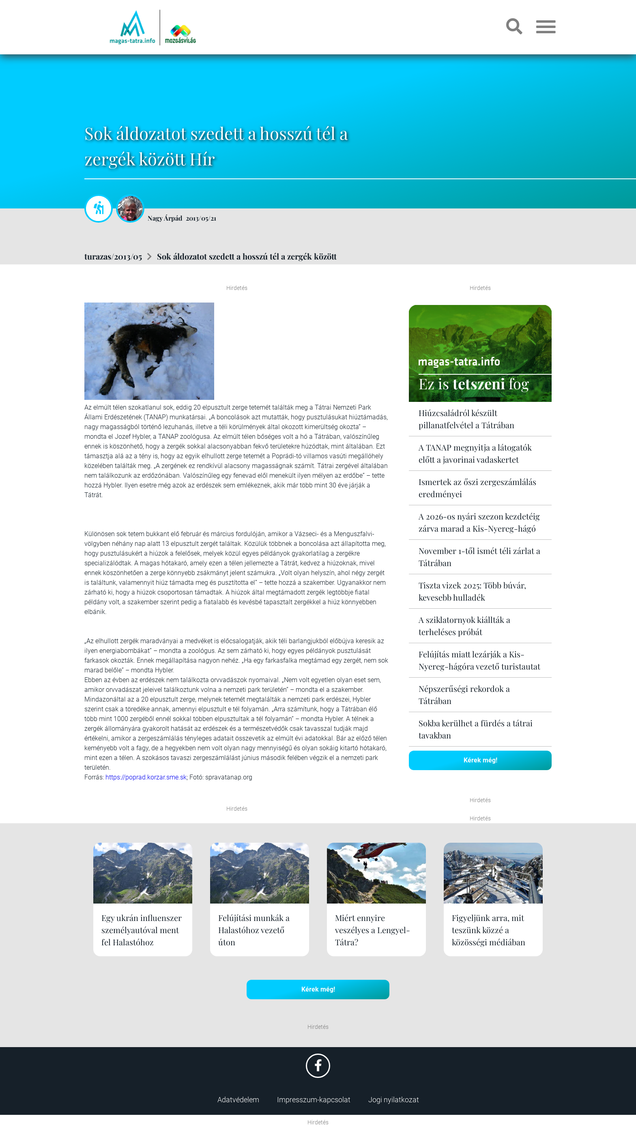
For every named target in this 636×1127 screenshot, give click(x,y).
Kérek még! (480, 760)
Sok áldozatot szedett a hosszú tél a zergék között (247, 256)
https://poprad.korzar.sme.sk (146, 777)
